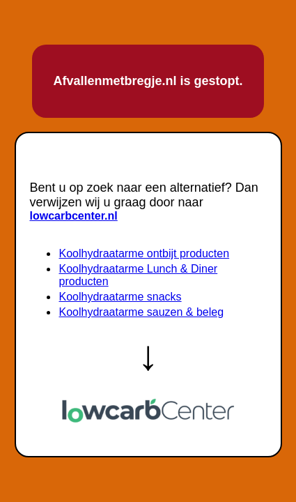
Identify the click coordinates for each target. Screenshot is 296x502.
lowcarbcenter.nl (74, 216)
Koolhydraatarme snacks (120, 297)
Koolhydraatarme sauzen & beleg (141, 312)
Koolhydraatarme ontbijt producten (144, 253)
